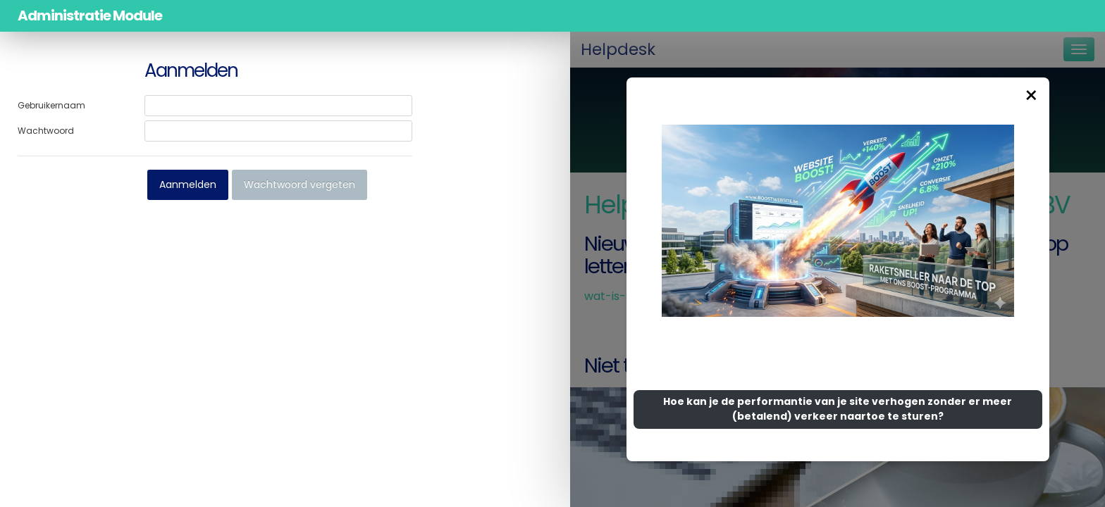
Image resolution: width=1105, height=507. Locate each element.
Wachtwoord (46, 131)
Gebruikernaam (51, 105)
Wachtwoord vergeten (299, 184)
